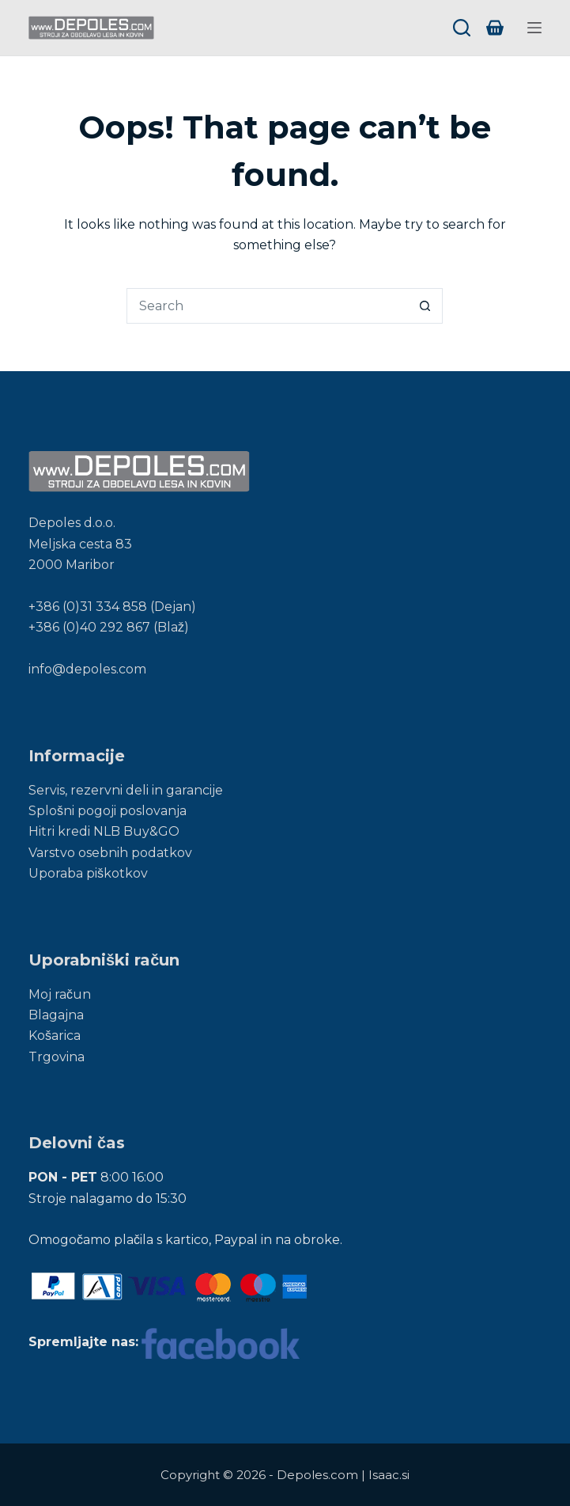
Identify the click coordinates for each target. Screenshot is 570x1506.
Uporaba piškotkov (88, 873)
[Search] (461, 27)
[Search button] (425, 306)
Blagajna (56, 1014)
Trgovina (56, 1056)
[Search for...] (266, 306)
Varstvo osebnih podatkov (110, 852)
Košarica (54, 1035)
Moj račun (59, 994)
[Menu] (534, 28)
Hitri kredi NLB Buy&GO (103, 831)
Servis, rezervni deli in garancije (125, 790)
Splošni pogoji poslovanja (107, 810)
